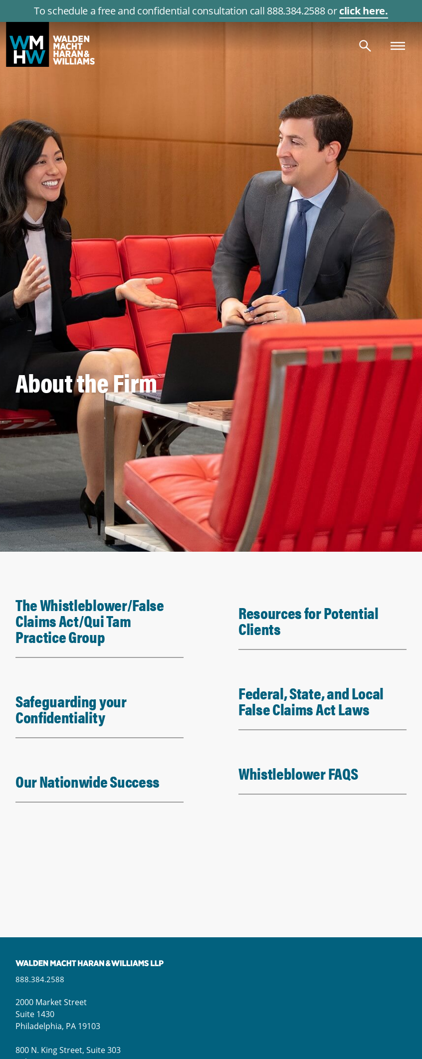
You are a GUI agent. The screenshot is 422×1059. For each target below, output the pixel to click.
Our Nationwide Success (87, 781)
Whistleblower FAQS (298, 773)
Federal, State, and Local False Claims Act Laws (311, 700)
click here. (363, 10)
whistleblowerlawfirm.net (211, 44)
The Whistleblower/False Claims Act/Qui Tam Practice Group (89, 620)
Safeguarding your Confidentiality (71, 708)
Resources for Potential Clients (308, 620)
